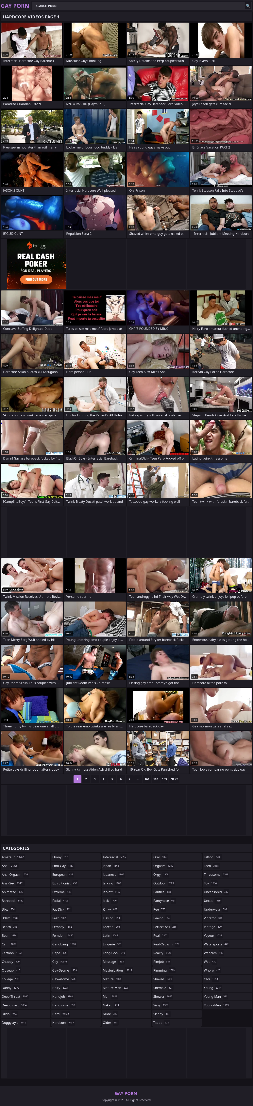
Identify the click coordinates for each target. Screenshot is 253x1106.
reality (162, 953)
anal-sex (13, 883)
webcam (214, 953)
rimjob (162, 962)
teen (212, 866)
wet (210, 962)
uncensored (216, 892)
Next (174, 779)
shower (163, 996)
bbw (9, 909)
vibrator (213, 918)
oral (161, 857)
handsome (64, 1005)
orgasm (163, 866)
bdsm (10, 918)
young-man (216, 996)
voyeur (213, 935)
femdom (63, 935)
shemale (163, 988)
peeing (162, 918)
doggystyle (14, 1023)
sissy (161, 1005)
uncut (213, 901)
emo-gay (63, 866)
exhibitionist (65, 883)
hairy (60, 988)
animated (13, 892)
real (161, 935)
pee (159, 909)
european (63, 875)
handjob (63, 996)
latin (111, 935)
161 (147, 779)
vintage (213, 927)
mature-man (116, 988)
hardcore (63, 1023)
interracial (115, 857)
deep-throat (15, 996)
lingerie (112, 944)
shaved (163, 979)
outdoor (164, 883)
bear (10, 935)
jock (110, 901)
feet (60, 918)
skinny (162, 1014)
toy (211, 883)
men (110, 996)
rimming (164, 970)
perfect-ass (165, 927)
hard (61, 1014)
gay (60, 962)
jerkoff (112, 892)
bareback (13, 901)
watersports (216, 944)
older (111, 1023)
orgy (161, 875)
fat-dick (62, 909)
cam (9, 944)
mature (112, 979)
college (11, 979)
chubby (11, 962)
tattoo (213, 857)
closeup (11, 970)
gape (60, 953)
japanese (114, 875)
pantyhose (165, 901)
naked (111, 1005)
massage (114, 962)
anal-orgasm (15, 875)
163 (164, 779)
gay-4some (64, 979)
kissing (112, 918)
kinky (110, 909)
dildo (10, 1014)
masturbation (118, 970)
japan (111, 866)
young (213, 988)
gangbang (64, 944)
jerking (112, 883)
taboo (161, 1023)
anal (10, 866)
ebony (60, 857)
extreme (62, 892)
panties (162, 892)
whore (212, 970)
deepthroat (15, 1005)
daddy (11, 988)
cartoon (12, 953)
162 (155, 779)
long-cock (114, 953)
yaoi (211, 979)
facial (61, 901)
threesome (216, 875)
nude (110, 1014)
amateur (13, 857)
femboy (62, 927)
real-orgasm (166, 944)
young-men (217, 1005)
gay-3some (65, 970)
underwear (216, 909)
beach (10, 927)
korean (112, 927)
